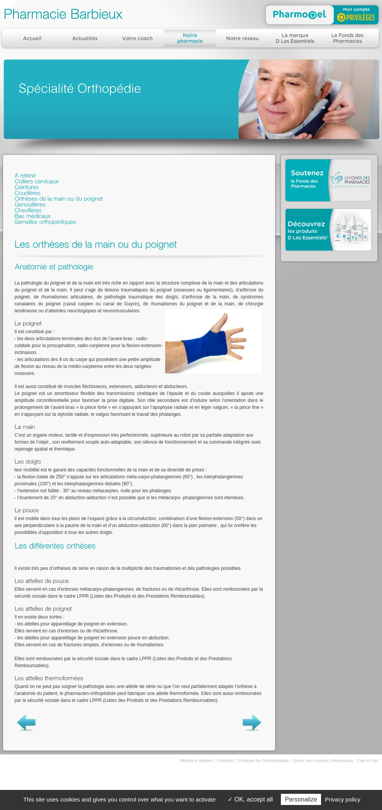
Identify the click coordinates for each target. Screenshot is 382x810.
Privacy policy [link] (342, 799)
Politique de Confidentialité (263, 760)
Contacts (225, 760)
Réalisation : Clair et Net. (355, 760)
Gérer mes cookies (311, 760)
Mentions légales (196, 760)
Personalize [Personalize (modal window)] (301, 799)
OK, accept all (250, 799)
